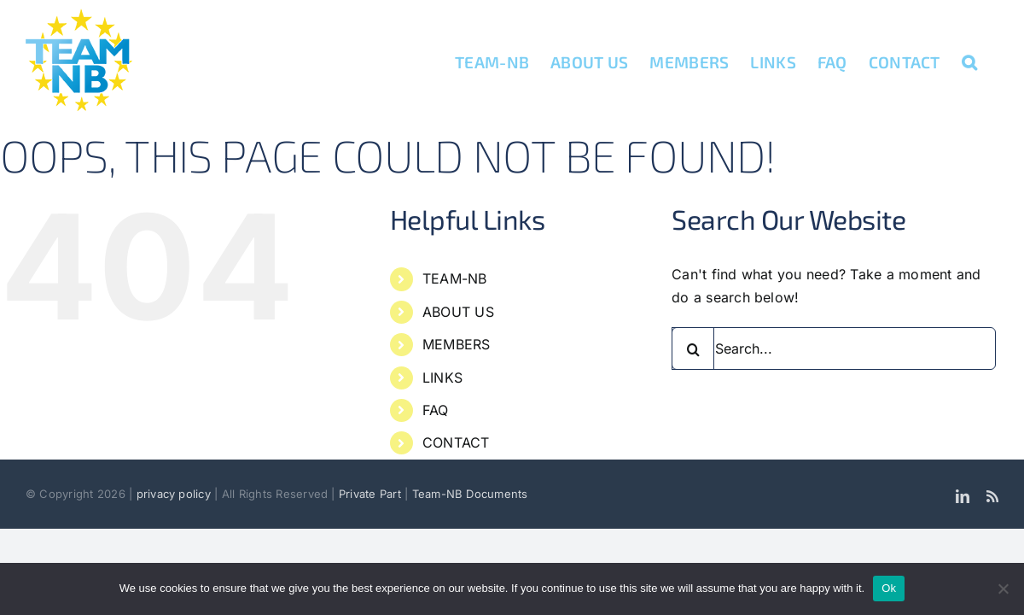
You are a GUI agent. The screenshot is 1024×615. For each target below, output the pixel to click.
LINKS (442, 377)
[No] (1002, 588)
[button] (990, 61)
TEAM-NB (454, 278)
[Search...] (834, 348)
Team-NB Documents (470, 494)
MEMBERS (456, 344)
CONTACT (456, 442)
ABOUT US (458, 311)
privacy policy (176, 494)
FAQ (435, 410)
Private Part (370, 494)
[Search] (693, 348)
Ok (888, 588)
